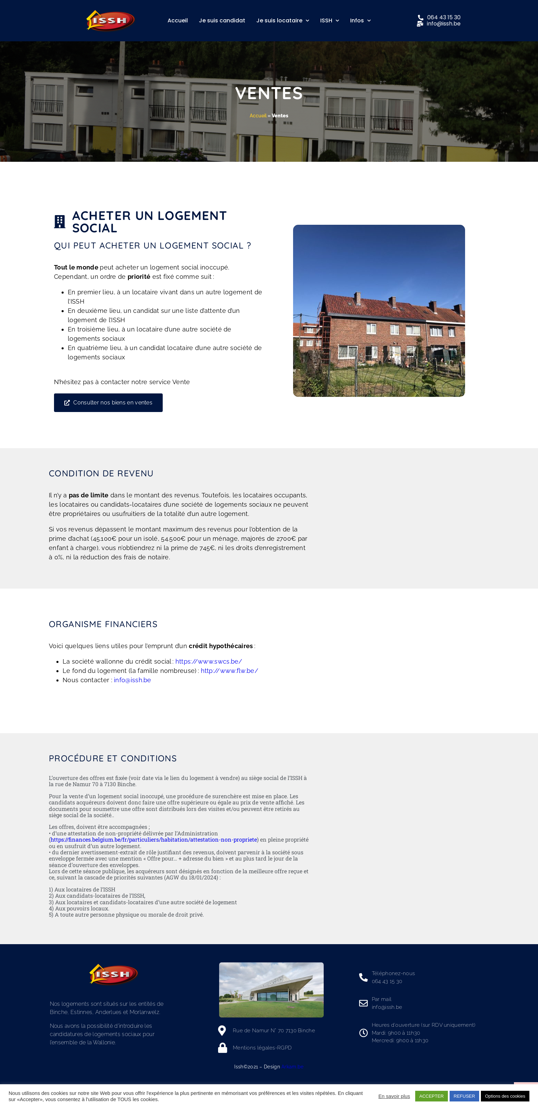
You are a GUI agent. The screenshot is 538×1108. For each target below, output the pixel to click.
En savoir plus (394, 1096)
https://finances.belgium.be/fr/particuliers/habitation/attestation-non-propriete (154, 839)
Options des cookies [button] (505, 1096)
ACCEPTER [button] (431, 1096)
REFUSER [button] (464, 1096)
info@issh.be (132, 680)
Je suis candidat (222, 20)
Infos (360, 20)
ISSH (329, 20)
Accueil (178, 20)
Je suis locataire (282, 20)
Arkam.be (292, 1066)
